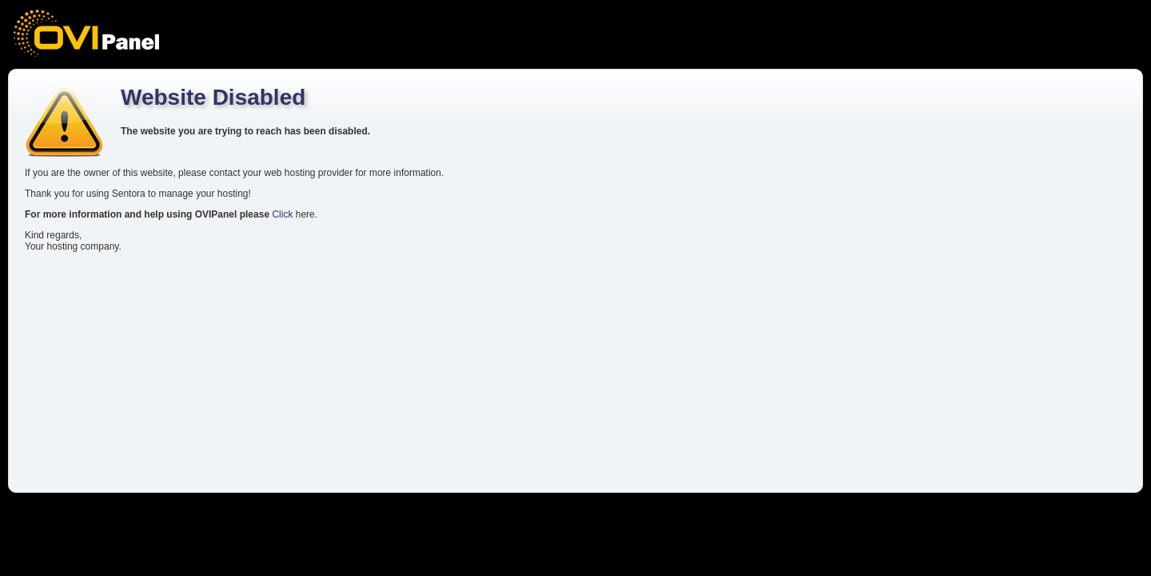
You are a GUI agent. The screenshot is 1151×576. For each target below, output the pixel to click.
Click (282, 214)
